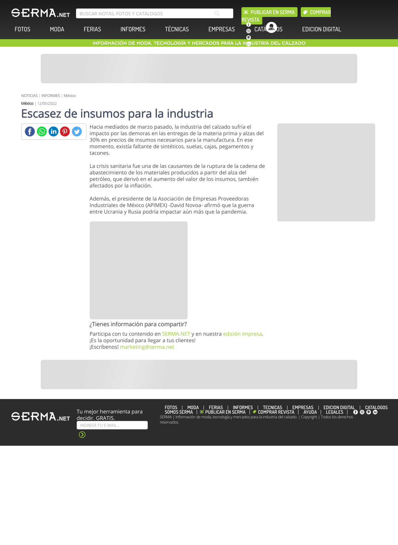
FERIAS (92, 29)
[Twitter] (77, 131)
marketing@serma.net (147, 346)
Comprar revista (276, 412)
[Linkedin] (53, 131)
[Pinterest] (65, 131)
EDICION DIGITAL (321, 29)
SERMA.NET (176, 333)
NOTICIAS (29, 95)
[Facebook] (30, 131)
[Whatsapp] (42, 131)
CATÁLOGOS (268, 29)
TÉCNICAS (177, 29)
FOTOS (22, 29)
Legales (334, 412)
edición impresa (242, 333)
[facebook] (248, 24)
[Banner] (199, 68)
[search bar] (154, 13)
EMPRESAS (221, 29)
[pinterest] (248, 37)
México (70, 95)
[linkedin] (248, 44)
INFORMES (133, 29)
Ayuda (310, 412)
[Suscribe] (112, 425)
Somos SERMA (179, 412)
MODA (57, 29)
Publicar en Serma (273, 12)
